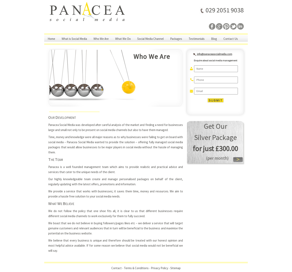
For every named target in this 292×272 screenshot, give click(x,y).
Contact (116, 268)
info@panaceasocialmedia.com (211, 54)
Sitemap (175, 268)
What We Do (123, 39)
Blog (214, 39)
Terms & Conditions (136, 268)
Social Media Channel (150, 39)
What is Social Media (74, 39)
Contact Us (230, 39)
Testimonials (197, 39)
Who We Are (101, 39)
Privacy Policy (159, 268)
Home (51, 39)
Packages (176, 39)
